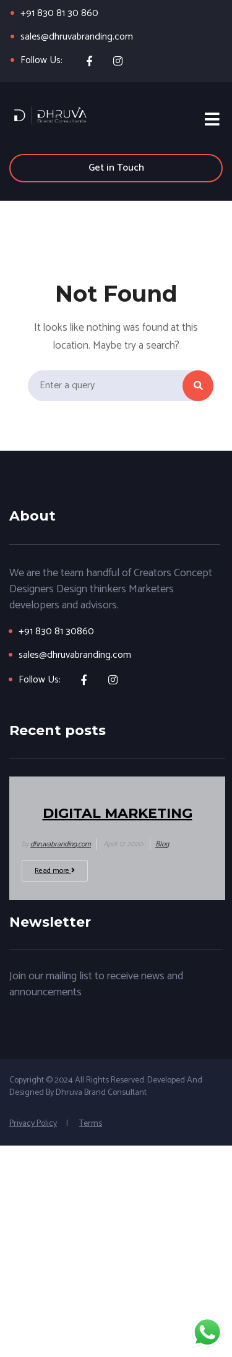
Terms (90, 1124)
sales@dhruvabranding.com (76, 36)
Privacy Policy (33, 1124)
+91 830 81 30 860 (59, 13)
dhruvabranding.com (60, 844)
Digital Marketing (117, 813)
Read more (55, 871)
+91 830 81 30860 (56, 631)
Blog (162, 844)
